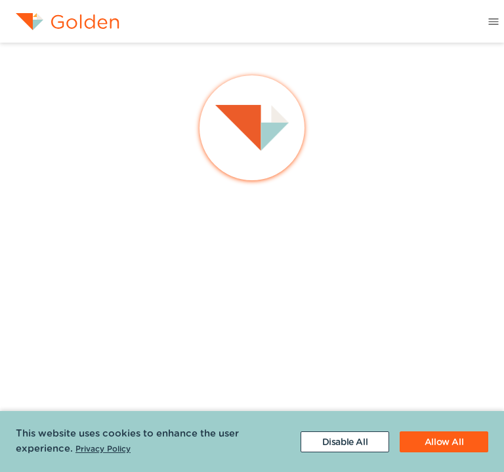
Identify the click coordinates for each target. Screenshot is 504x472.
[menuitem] (59, 21)
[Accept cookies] (444, 441)
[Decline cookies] (345, 441)
